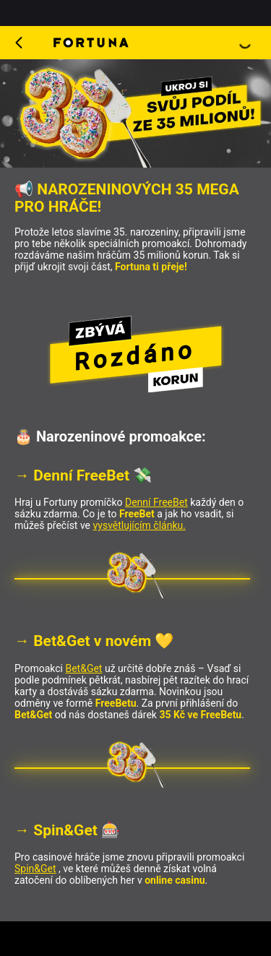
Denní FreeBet (156, 502)
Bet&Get (83, 668)
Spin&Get (35, 868)
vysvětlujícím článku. (139, 525)
